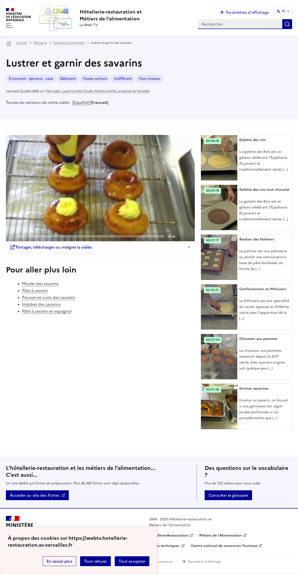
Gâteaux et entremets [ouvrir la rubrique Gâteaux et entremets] (69, 43)
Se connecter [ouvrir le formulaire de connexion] (163, 561)
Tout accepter (132, 561)
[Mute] (180, 236)
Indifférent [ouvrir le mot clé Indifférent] (123, 78)
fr (283, 11)
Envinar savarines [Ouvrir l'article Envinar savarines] (254, 388)
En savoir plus (59, 561)
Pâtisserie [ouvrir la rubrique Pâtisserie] (40, 43)
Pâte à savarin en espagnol (46, 311)
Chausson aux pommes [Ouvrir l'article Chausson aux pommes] (258, 338)
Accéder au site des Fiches (34, 495)
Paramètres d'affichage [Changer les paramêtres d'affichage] (247, 12)
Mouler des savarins (40, 284)
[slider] (96, 236)
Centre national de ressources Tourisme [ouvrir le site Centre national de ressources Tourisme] (224, 545)
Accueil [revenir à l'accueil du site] (21, 43)
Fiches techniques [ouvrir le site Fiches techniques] (164, 545)
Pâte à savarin (35, 290)
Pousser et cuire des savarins (48, 297)
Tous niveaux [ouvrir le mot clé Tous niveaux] (149, 78)
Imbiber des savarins (41, 304)
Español (80, 102)
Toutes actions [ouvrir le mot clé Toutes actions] (95, 78)
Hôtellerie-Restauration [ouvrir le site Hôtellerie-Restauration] (168, 535)
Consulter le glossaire (228, 495)
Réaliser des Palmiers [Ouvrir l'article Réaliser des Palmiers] (256, 239)
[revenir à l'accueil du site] (111, 15)
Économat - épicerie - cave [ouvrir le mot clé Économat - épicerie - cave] (31, 78)
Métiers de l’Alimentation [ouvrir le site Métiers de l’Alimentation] (220, 535)
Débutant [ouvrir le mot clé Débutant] (68, 78)
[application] (100, 188)
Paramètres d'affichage (204, 561)
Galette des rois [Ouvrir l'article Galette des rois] (252, 140)
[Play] (100, 188)
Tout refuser (95, 561)
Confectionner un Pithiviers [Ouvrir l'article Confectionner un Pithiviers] (262, 289)
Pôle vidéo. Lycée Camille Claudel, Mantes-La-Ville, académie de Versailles (98, 91)
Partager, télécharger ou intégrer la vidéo (51, 247)
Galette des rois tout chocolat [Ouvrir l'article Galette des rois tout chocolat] (264, 189)
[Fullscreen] (188, 236)
